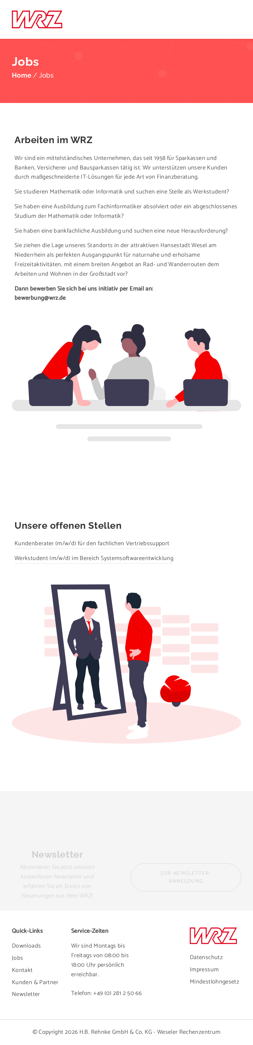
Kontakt (22, 970)
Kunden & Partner (35, 982)
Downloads (26, 946)
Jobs (17, 958)
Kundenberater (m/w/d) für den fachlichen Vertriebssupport (91, 541)
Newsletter (26, 994)
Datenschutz (206, 957)
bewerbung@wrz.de (40, 298)
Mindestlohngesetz (214, 982)
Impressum (204, 970)
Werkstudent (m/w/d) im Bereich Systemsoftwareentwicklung (93, 556)
